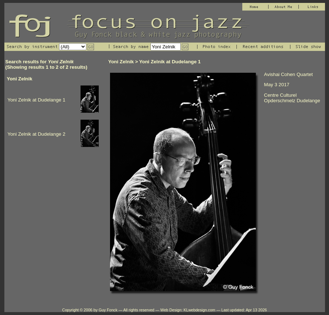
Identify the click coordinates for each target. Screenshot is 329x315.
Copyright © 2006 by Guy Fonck (89, 310)
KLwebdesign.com (199, 310)
